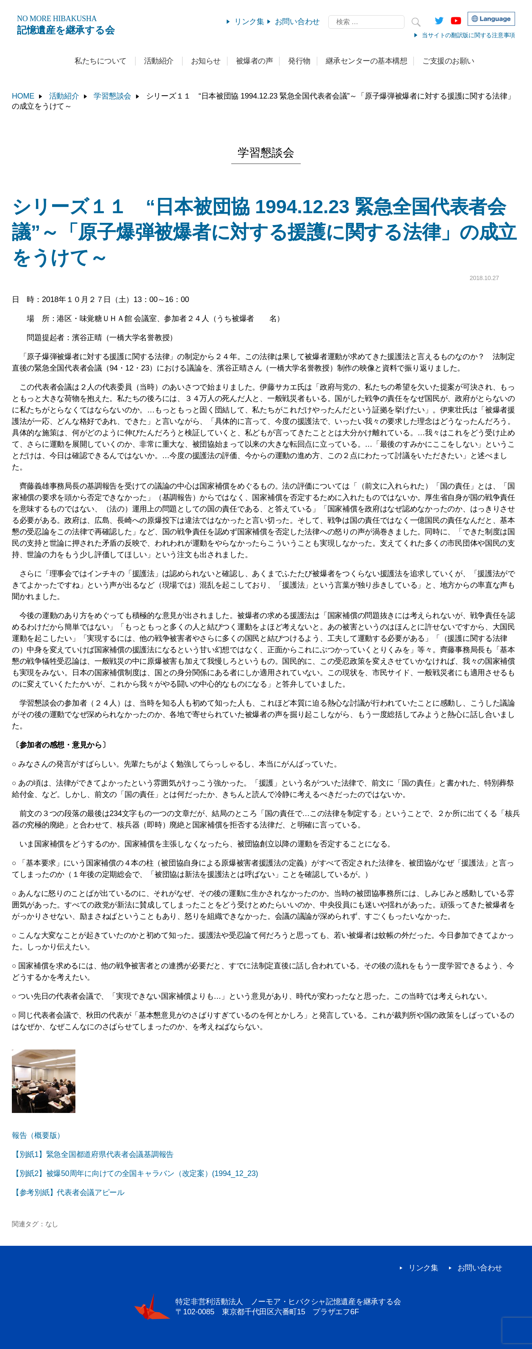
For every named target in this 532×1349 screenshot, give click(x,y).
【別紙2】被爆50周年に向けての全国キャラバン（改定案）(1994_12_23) (135, 1173)
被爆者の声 (254, 61)
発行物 (299, 61)
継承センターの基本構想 (366, 61)
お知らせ (206, 61)
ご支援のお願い (448, 61)
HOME (23, 96)
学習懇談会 (112, 96)
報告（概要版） (38, 1135)
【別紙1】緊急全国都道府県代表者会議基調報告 (93, 1154)
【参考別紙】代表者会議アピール (68, 1192)
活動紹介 (159, 61)
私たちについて (101, 61)
